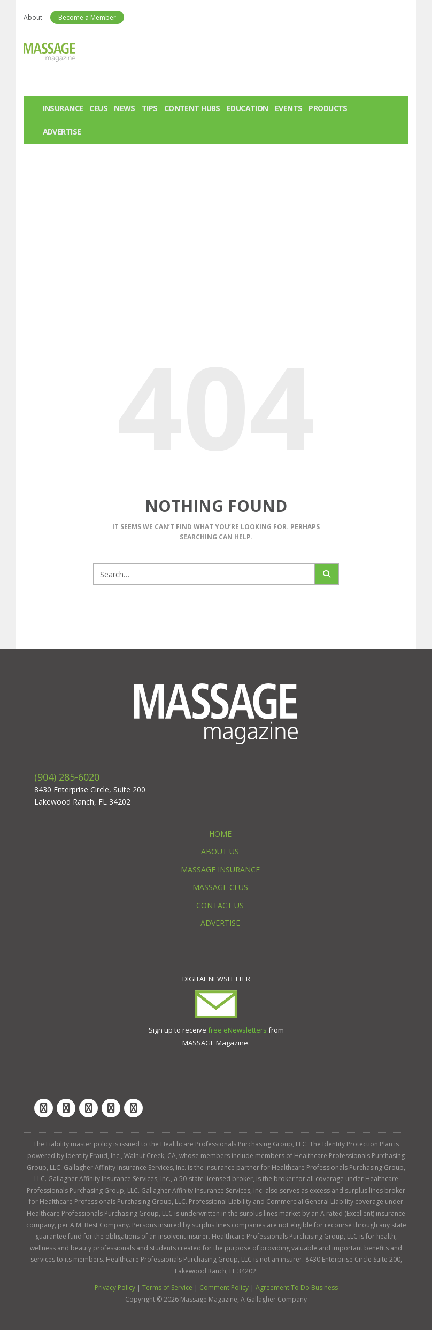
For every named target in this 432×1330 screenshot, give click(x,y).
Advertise (62, 132)
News (124, 108)
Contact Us (220, 905)
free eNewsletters (237, 1030)
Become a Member (87, 17)
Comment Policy (224, 1287)
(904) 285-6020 (66, 776)
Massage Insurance (220, 869)
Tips (150, 108)
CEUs (98, 108)
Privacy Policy (115, 1287)
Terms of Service (167, 1287)
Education (247, 108)
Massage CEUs (220, 887)
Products (327, 108)
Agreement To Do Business (297, 1287)
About (33, 17)
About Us (220, 851)
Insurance (63, 108)
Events (289, 108)
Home (220, 834)
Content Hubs (192, 108)
